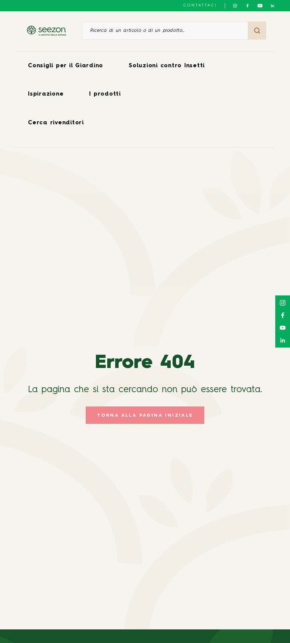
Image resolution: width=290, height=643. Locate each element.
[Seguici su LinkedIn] (272, 6)
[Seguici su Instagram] (235, 6)
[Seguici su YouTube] (260, 6)
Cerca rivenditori (56, 123)
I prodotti (105, 94)
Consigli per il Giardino (65, 66)
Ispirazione (45, 94)
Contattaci (200, 5)
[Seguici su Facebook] (247, 6)
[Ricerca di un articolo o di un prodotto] (165, 31)
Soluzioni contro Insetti (167, 66)
